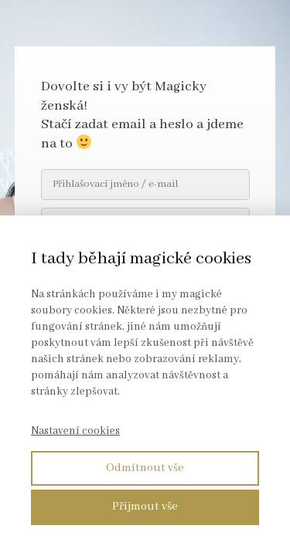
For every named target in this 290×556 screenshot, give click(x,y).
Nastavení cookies (75, 431)
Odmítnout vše (145, 468)
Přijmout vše (145, 507)
